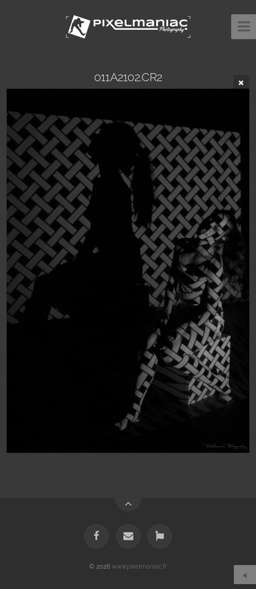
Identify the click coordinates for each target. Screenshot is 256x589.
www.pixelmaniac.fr (139, 566)
